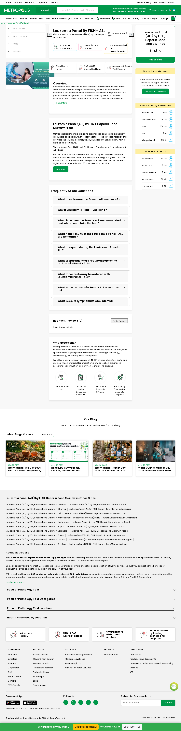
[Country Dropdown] (157, 10)
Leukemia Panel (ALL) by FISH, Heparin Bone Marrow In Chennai (36, 509)
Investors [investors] (12, 659)
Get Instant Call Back (155, 88)
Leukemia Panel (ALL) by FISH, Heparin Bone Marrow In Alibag (99, 531)
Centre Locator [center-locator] (40, 654)
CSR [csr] (10, 672)
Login (166, 18)
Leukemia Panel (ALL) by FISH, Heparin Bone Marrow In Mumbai (36, 504)
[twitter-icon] (73, 702)
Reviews (17, 51)
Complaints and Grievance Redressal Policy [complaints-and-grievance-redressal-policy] (151, 663)
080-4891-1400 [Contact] (136, 11)
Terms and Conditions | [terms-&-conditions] (151, 718)
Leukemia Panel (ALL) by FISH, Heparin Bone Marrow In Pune (97, 504)
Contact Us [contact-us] (135, 654)
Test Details (19, 28)
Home (2, 23)
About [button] (9, 2)
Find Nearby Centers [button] (164, 2)
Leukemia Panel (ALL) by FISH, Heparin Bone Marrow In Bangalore (100, 509)
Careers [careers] (12, 681)
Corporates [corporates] (13, 667)
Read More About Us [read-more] (15, 582)
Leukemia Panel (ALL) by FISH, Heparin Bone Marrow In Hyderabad (37, 522)
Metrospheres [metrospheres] (111, 654)
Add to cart (155, 58)
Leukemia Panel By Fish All (18, 23)
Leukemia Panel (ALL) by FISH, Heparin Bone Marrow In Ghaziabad (105, 518)
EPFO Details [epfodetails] (14, 685)
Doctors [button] (18, 2)
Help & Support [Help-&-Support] (158, 10)
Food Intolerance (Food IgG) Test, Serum (150, 123)
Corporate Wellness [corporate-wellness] (75, 659)
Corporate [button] (41, 2)
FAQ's (15, 44)
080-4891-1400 (132, 726)
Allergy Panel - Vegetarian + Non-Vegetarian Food (150, 137)
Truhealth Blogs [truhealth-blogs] (41, 672)
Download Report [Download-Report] (150, 18)
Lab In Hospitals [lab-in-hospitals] (73, 663)
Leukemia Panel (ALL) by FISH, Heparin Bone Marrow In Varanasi (36, 531)
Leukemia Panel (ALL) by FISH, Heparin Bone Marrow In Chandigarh (100, 540)
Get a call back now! (86, 726)
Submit (168, 702)
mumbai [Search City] (46, 10)
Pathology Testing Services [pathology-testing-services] (78, 654)
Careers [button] (54, 2)
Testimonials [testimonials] (39, 685)
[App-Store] (174, 10)
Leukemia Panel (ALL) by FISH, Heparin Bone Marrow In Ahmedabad (38, 518)
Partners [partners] (12, 663)
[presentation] (49, 35)
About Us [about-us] (12, 654)
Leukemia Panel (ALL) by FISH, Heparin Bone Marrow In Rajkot (101, 522)
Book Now (60, 169)
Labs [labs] (35, 681)
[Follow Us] (65, 702)
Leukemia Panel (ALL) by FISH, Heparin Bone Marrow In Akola (98, 544)
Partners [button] (29, 2)
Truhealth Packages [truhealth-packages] (43, 667)
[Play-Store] (170, 10)
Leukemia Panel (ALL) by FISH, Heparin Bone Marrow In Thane (35, 535)
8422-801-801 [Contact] (120, 11)
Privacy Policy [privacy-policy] (169, 718)
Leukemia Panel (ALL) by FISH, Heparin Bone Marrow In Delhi (34, 513)
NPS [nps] (131, 672)
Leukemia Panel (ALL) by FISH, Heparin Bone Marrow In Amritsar (36, 544)
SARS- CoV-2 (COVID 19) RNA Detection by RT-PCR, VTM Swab (149, 109)
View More (47, 434)
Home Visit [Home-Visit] (103, 18)
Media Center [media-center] (14, 676)
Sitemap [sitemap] (134, 667)
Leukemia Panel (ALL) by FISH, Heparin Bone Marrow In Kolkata (35, 540)
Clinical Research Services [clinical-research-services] (78, 667)
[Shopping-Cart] (173, 18)
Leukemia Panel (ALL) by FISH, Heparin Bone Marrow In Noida (95, 526)
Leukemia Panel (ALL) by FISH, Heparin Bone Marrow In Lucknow (95, 513)
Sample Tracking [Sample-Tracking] (131, 18)
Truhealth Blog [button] (144, 2)
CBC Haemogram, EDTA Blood (149, 130)
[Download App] (13, 703)
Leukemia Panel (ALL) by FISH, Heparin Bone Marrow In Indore (96, 535)
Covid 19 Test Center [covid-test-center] (43, 659)
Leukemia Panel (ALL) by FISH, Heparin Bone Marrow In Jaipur (35, 526)
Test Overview (20, 36)
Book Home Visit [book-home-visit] (41, 663)
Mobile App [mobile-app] (38, 676)
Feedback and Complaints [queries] (143, 659)
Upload (116, 18)
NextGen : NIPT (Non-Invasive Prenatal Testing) (149, 116)
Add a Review (119, 321)
